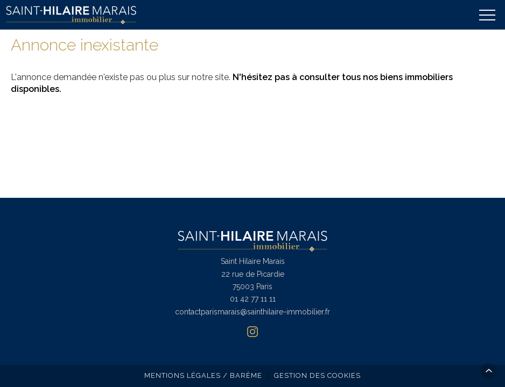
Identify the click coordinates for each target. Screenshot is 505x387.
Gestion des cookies (317, 375)
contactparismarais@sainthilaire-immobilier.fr (252, 311)
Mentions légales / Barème (203, 375)
